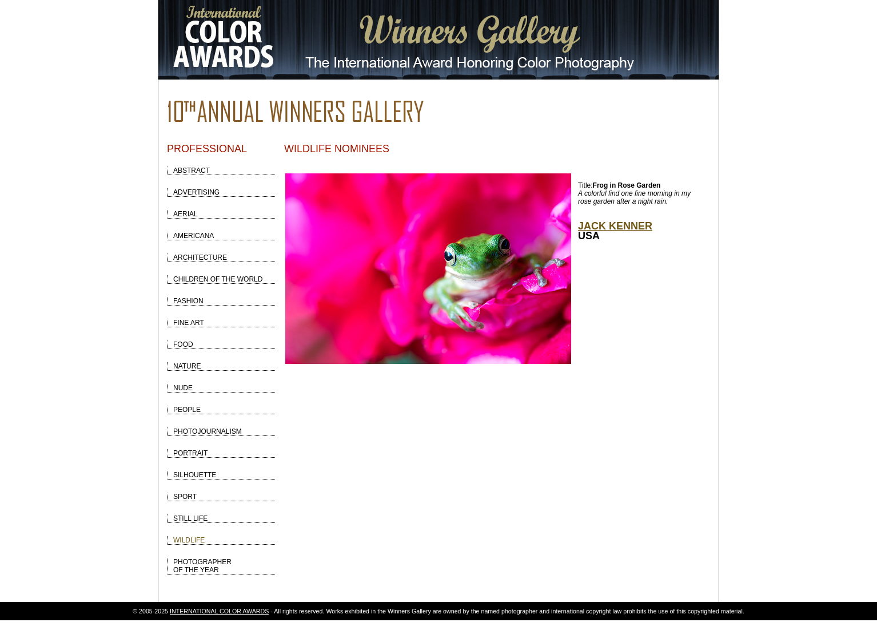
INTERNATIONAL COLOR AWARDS (219, 611)
